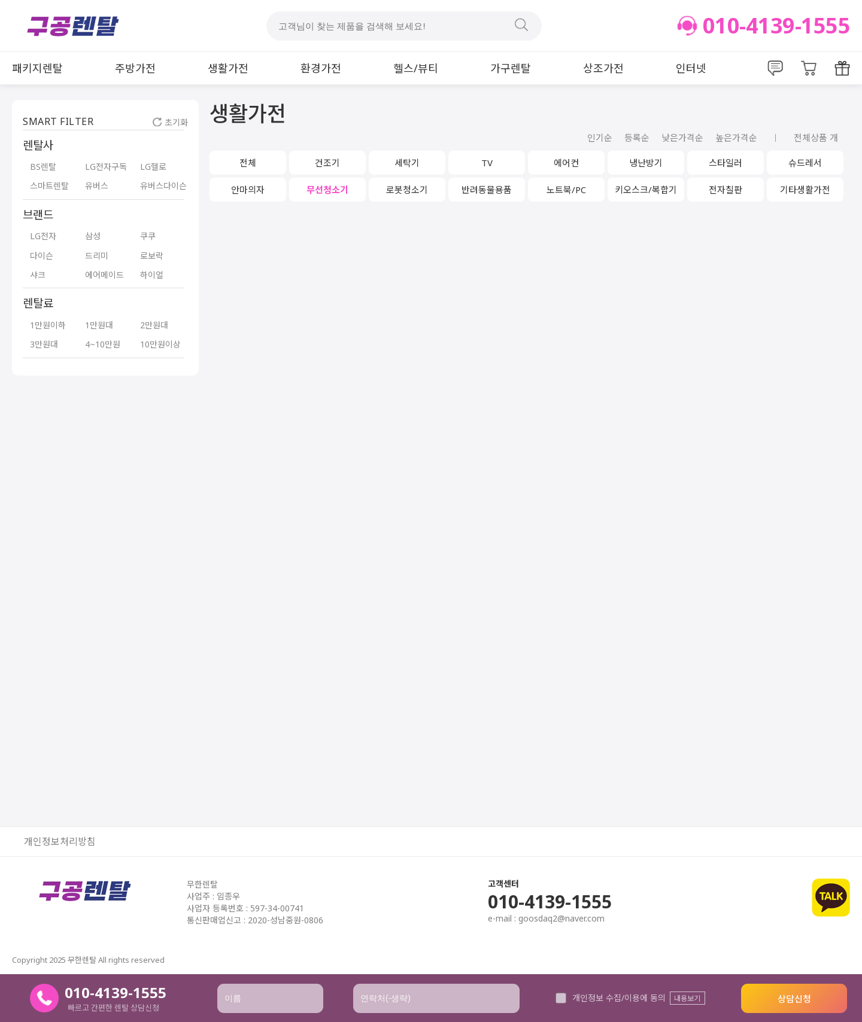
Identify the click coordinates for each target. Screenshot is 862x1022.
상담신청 (794, 999)
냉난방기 (646, 163)
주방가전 (135, 68)
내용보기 (687, 998)
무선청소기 (327, 190)
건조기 (327, 163)
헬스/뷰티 (415, 68)
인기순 (599, 138)
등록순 (636, 138)
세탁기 (407, 163)
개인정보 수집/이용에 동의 (611, 997)
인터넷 (691, 68)
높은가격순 (736, 138)
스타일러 (725, 163)
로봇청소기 (407, 190)
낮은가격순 (682, 138)
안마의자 (248, 190)
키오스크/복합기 (646, 190)
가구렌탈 (510, 68)
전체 (247, 163)
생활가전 (228, 68)
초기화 (170, 122)
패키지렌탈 (37, 68)
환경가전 (321, 68)
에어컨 (566, 163)
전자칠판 (725, 190)
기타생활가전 (805, 190)
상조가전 (603, 68)
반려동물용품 (487, 190)
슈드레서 (805, 163)
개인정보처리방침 (60, 841)
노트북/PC (566, 190)
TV (487, 163)
